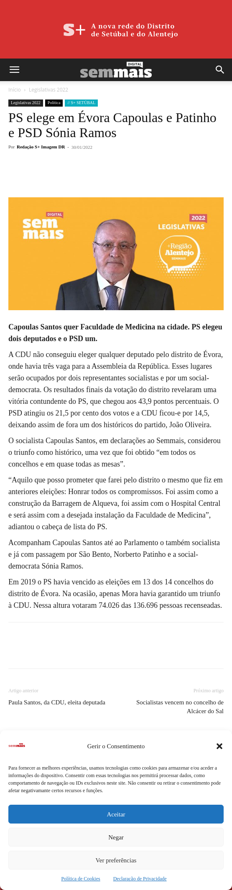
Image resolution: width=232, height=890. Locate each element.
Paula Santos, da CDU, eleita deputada (56, 702)
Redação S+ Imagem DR (41, 146)
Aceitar (116, 814)
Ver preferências (116, 860)
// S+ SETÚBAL (81, 102)
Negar (116, 837)
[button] (219, 746)
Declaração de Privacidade (140, 879)
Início (14, 89)
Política (54, 102)
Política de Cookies (80, 879)
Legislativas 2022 (48, 89)
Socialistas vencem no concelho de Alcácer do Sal (180, 706)
